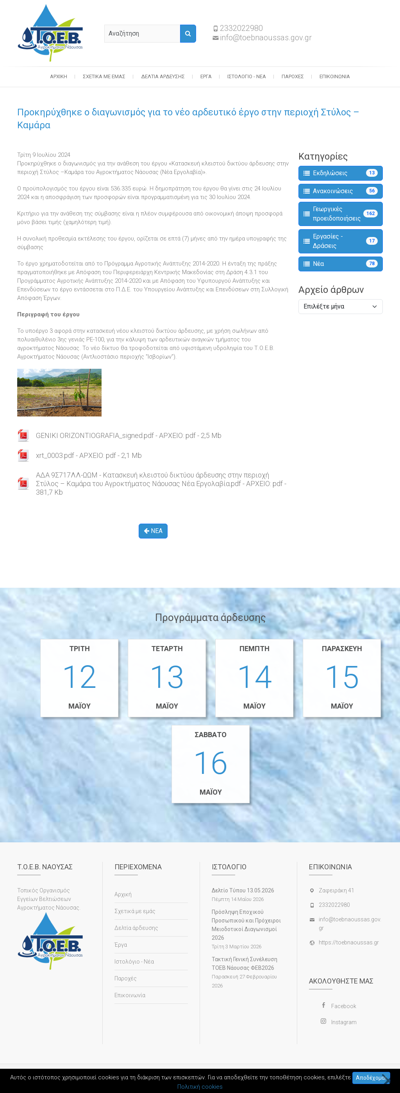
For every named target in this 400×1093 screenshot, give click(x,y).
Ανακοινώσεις (341, 191)
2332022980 (241, 28)
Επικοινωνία (335, 76)
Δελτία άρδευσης (163, 76)
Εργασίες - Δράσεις (341, 241)
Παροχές (293, 76)
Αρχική (58, 76)
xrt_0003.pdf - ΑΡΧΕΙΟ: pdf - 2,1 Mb (89, 455)
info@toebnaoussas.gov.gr (266, 37)
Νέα (341, 263)
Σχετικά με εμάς (104, 76)
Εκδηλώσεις (341, 173)
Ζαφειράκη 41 (336, 890)
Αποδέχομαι (371, 1078)
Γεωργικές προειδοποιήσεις (341, 213)
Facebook (343, 1006)
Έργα (206, 76)
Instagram (344, 1022)
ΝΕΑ (153, 531)
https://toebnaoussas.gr (349, 942)
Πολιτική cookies (200, 1086)
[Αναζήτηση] (188, 34)
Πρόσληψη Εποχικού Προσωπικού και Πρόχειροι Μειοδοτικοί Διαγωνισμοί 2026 (246, 925)
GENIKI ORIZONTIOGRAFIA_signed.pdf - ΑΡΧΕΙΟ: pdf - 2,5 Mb (128, 435)
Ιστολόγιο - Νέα (246, 76)
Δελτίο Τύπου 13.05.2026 (243, 890)
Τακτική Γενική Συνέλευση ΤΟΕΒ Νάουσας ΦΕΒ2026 (244, 963)
